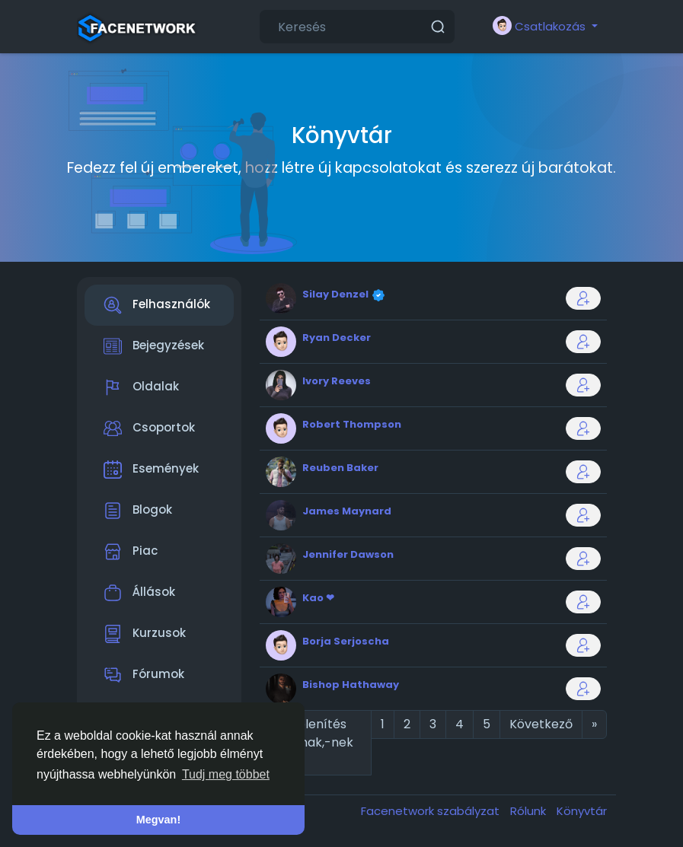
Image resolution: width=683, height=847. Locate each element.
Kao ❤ (318, 598)
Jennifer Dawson (348, 554)
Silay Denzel (336, 294)
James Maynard (346, 511)
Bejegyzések (154, 346)
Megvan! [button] (158, 820)
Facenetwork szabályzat (432, 811)
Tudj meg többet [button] (226, 774)
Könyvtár (582, 811)
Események (151, 469)
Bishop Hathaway (350, 684)
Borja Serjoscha (345, 641)
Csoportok (149, 428)
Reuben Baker (340, 467)
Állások (139, 593)
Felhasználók (157, 305)
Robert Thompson (351, 424)
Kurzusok (145, 634)
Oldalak (141, 387)
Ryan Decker (336, 337)
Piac (131, 552)
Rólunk (529, 811)
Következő (541, 724)
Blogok (138, 511)
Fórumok (144, 675)
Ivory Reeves (336, 381)
